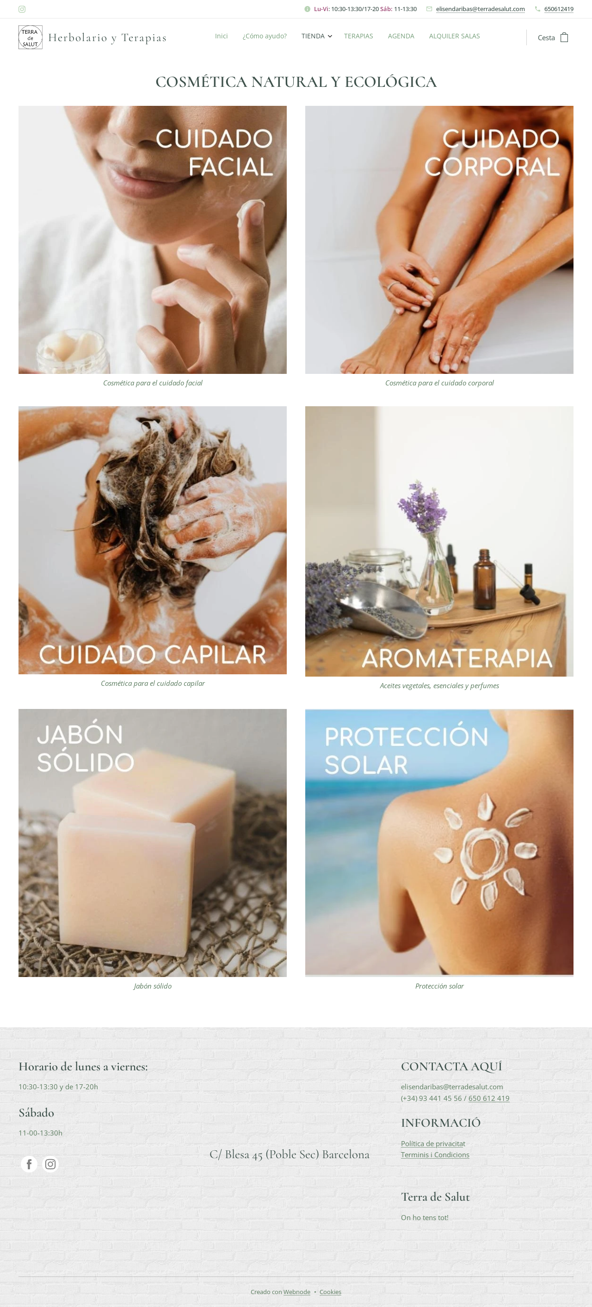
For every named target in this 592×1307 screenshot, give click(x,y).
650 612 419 (489, 1098)
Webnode (297, 1292)
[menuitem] (404, 37)
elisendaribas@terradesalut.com (480, 9)
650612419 (559, 9)
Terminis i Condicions (435, 1154)
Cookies (330, 1292)
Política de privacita (432, 1143)
